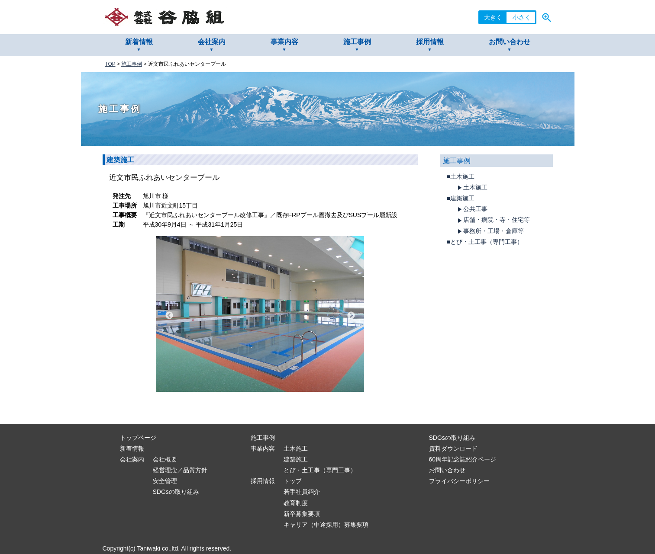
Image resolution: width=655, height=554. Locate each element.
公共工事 (471, 209)
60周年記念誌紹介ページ (463, 459)
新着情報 (139, 41)
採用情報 (430, 41)
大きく (493, 17)
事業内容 (284, 41)
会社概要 (165, 459)
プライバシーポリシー (459, 480)
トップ (293, 480)
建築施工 (296, 459)
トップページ (138, 437)
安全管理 (165, 480)
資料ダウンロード (453, 448)
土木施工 (471, 188)
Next (351, 315)
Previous (169, 315)
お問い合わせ (509, 41)
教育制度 (296, 503)
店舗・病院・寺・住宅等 (492, 220)
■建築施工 (460, 198)
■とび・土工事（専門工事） (485, 241)
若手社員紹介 (302, 491)
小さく (522, 17)
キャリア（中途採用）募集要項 (326, 524)
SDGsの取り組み (176, 491)
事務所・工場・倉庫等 (489, 231)
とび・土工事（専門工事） (320, 470)
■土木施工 (460, 176)
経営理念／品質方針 (180, 470)
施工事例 (357, 41)
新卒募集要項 (302, 513)
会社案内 (212, 41)
